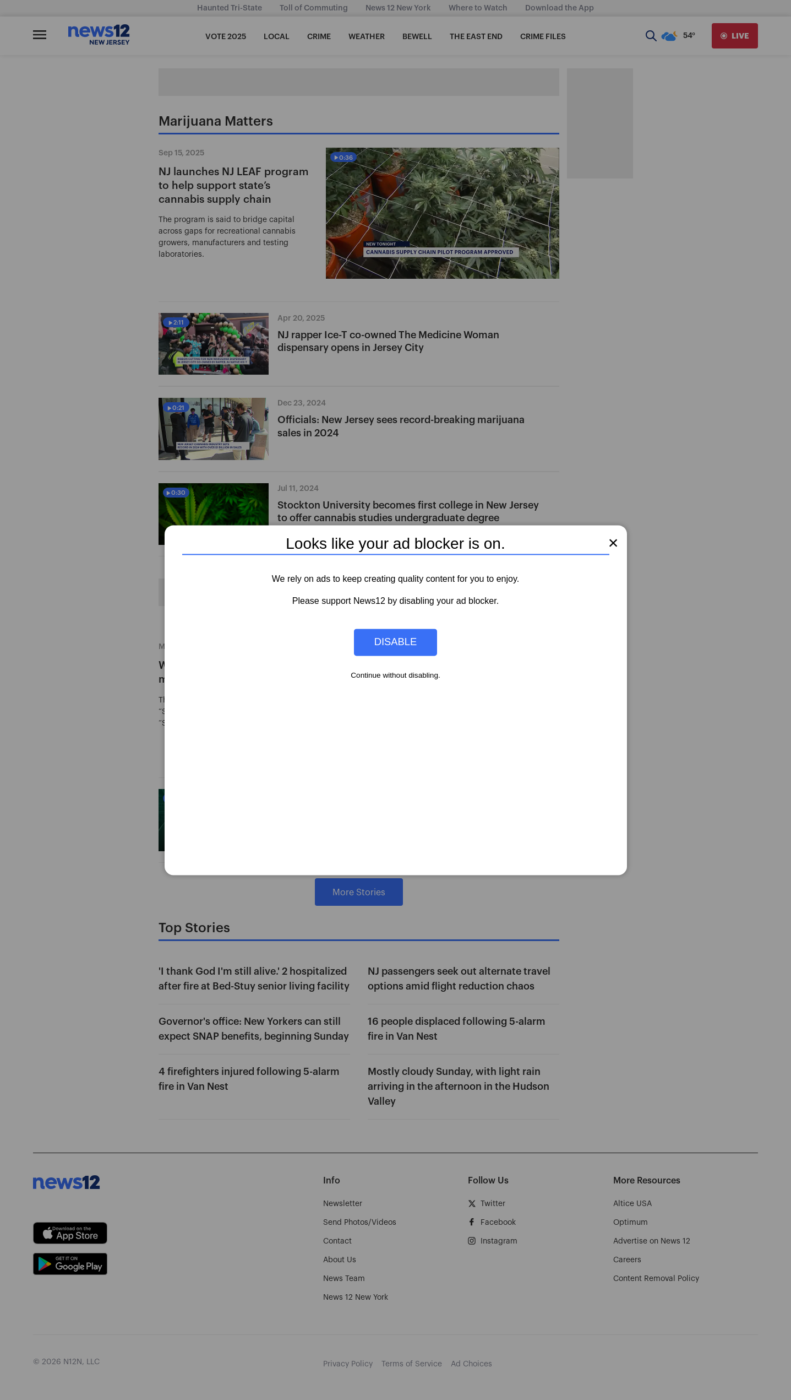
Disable (395, 642)
